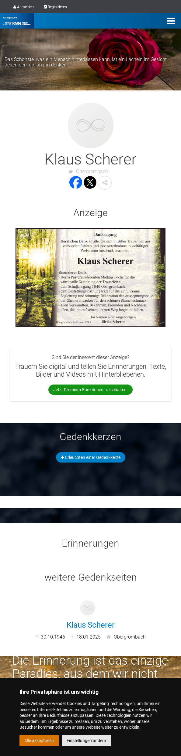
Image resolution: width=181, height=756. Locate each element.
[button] (105, 183)
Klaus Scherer (91, 624)
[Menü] (171, 21)
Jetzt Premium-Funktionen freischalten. (90, 389)
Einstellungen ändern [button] (86, 740)
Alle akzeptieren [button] (39, 740)
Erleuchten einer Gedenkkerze (90, 457)
